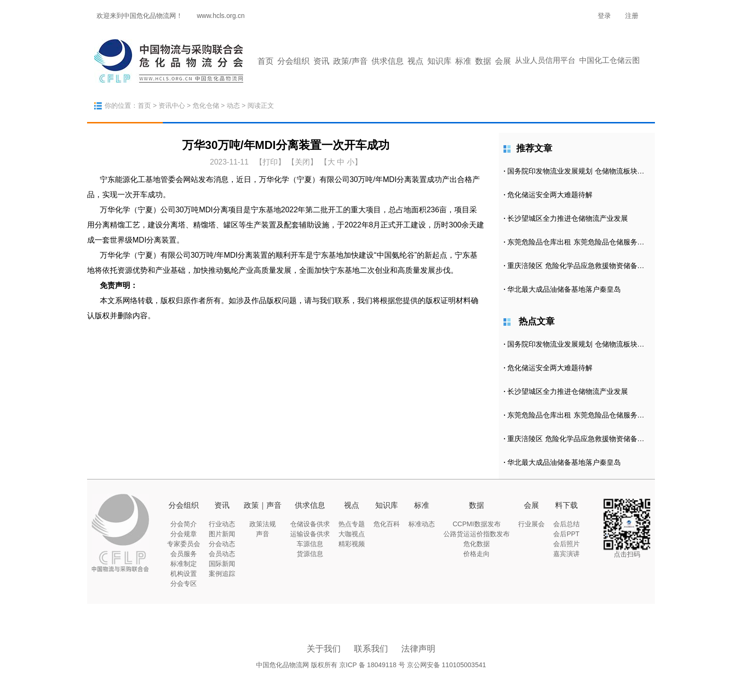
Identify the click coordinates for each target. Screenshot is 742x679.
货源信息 (310, 553)
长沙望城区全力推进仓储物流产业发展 (567, 218)
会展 (503, 61)
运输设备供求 (310, 534)
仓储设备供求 (310, 524)
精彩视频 (351, 544)
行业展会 (531, 524)
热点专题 (351, 524)
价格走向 (476, 553)
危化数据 (476, 544)
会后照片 (566, 544)
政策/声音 (350, 61)
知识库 (439, 61)
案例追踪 (222, 573)
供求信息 (387, 61)
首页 (265, 61)
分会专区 (183, 583)
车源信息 (310, 544)
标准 (463, 61)
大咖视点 (351, 534)
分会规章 (183, 534)
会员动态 (222, 553)
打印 (270, 162)
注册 (631, 15)
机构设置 (183, 573)
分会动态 (222, 544)
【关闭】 (302, 162)
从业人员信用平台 (545, 60)
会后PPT (566, 534)
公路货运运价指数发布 (476, 534)
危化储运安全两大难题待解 (549, 195)
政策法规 (262, 524)
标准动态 (421, 524)
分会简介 (183, 524)
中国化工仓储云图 (609, 60)
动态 (233, 105)
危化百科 (386, 524)
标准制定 (183, 563)
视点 (415, 61)
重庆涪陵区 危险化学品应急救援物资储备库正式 (582, 265)
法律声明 (418, 648)
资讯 (321, 61)
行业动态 (222, 524)
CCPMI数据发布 (476, 524)
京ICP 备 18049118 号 (372, 665)
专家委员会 (183, 544)
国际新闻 (222, 563)
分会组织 (293, 61)
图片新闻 (222, 534)
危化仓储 (206, 105)
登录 (604, 15)
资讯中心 (172, 105)
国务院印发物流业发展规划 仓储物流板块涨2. (578, 171)
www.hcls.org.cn (221, 15)
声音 (262, 534)
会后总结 (566, 524)
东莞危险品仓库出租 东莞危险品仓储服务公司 (579, 242)
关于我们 (324, 648)
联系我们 (371, 648)
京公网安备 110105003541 (446, 665)
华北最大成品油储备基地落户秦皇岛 (564, 289)
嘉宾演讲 (566, 553)
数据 (483, 61)
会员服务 (183, 553)
